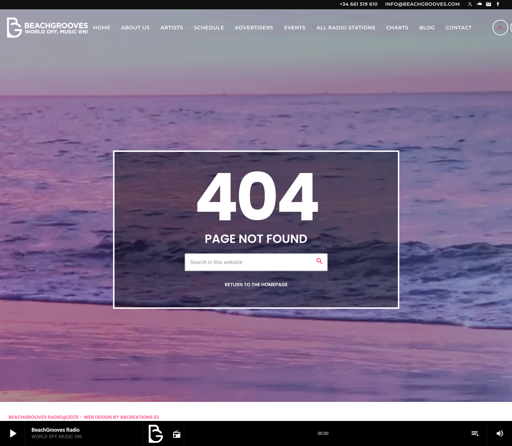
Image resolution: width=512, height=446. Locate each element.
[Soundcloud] (479, 4)
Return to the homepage (256, 284)
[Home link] (47, 28)
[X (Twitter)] (470, 4)
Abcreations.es (139, 417)
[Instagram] (489, 4)
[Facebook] (498, 4)
